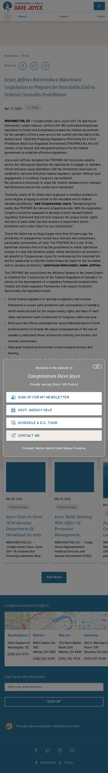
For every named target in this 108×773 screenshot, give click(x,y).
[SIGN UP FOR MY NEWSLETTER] (54, 397)
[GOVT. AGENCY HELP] (54, 410)
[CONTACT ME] (54, 435)
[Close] (97, 366)
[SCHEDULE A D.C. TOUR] (54, 423)
